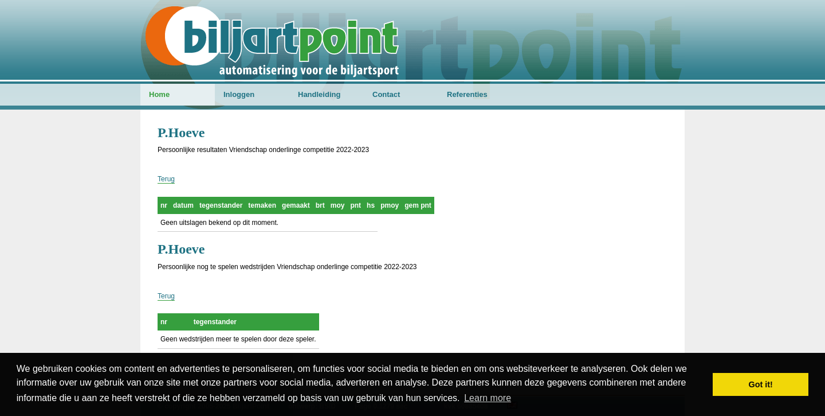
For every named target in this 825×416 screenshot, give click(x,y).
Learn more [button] (487, 398)
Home (159, 94)
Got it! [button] (761, 384)
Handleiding (319, 94)
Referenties (467, 94)
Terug (166, 179)
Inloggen (238, 94)
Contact (386, 94)
